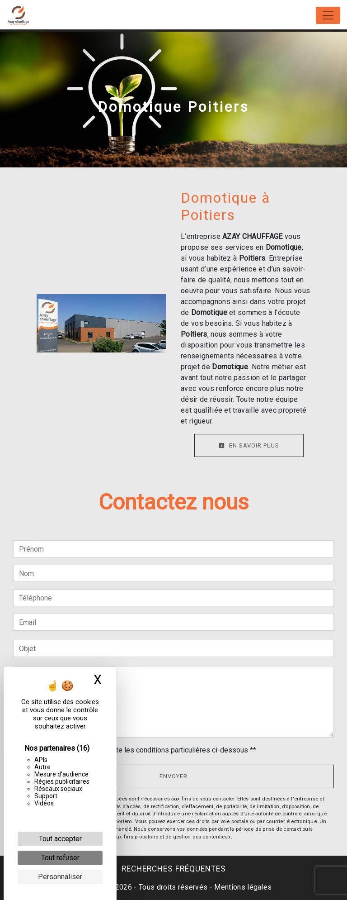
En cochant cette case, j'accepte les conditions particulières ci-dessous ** (139, 750)
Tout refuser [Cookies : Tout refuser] (60, 857)
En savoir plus (249, 445)
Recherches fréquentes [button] (174, 868)
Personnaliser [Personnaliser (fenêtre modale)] (60, 876)
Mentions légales (242, 887)
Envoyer (173, 776)
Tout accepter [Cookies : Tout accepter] (60, 838)
